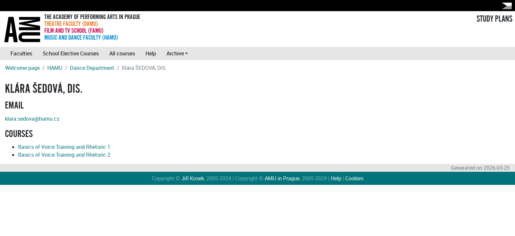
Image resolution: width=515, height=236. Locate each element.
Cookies (354, 178)
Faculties (21, 53)
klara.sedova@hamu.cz (32, 118)
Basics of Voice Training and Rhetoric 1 (64, 146)
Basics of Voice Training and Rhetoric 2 (64, 154)
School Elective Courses (71, 53)
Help (151, 53)
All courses (122, 53)
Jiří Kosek (192, 178)
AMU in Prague (282, 178)
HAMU (54, 67)
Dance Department (92, 67)
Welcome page (22, 67)
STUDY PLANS (494, 19)
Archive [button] (175, 53)
